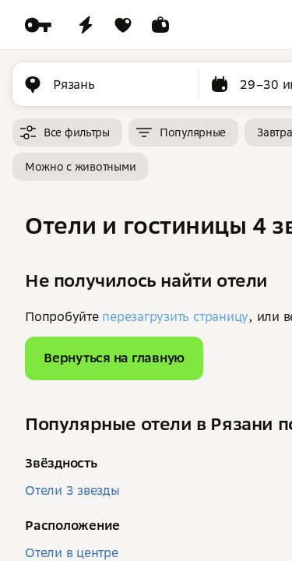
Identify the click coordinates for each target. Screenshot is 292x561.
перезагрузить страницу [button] (175, 316)
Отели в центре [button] (71, 552)
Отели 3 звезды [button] (72, 490)
